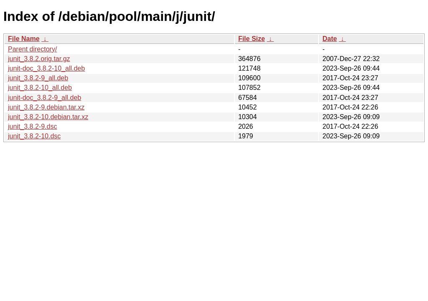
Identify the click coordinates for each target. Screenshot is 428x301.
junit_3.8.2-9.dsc (32, 126)
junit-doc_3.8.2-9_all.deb (44, 97)
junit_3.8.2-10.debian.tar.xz (48, 116)
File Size (251, 38)
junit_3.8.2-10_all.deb (40, 87)
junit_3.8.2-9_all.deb (38, 78)
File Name (24, 38)
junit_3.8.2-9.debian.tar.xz (46, 107)
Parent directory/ (32, 49)
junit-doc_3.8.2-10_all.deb (46, 68)
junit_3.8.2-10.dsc (34, 136)
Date (329, 38)
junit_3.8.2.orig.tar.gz (39, 58)
